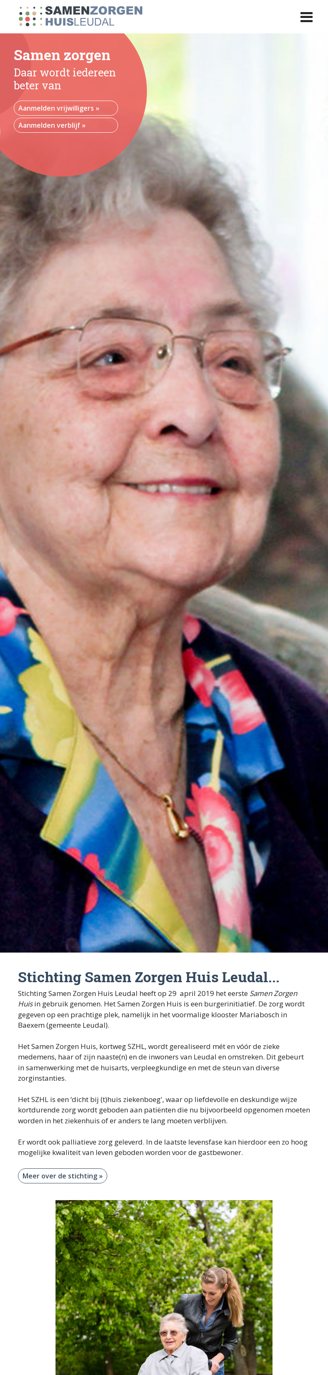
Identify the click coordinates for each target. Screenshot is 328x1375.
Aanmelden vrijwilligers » (58, 108)
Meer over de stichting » (63, 1175)
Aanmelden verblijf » (52, 125)
